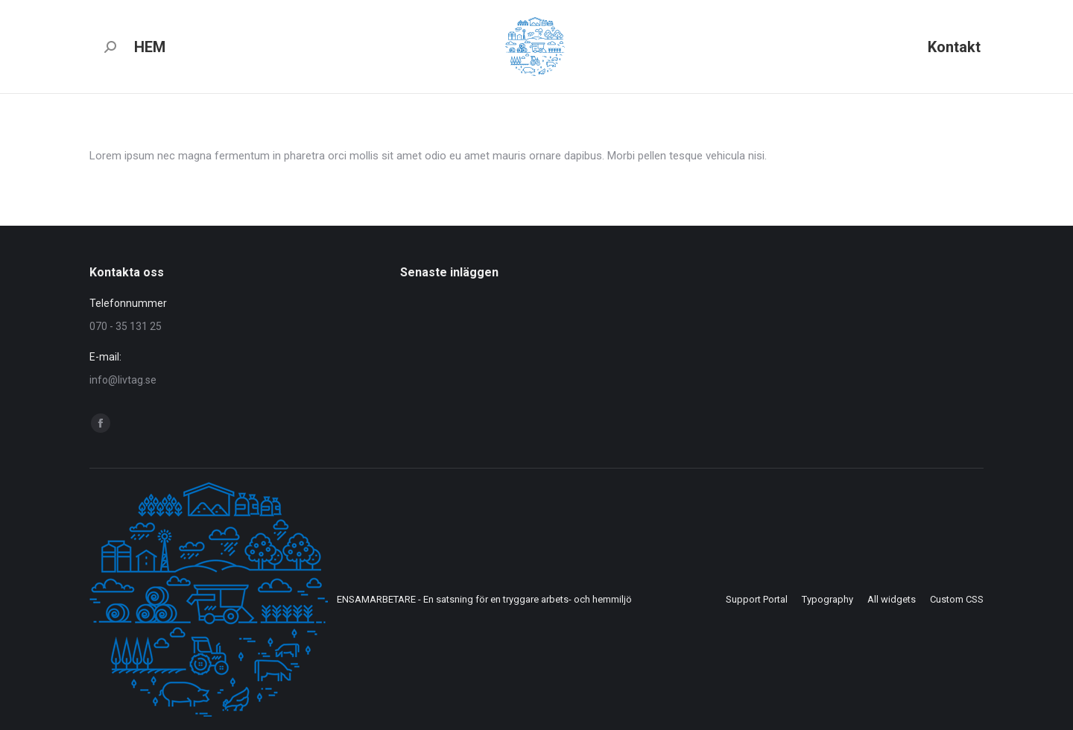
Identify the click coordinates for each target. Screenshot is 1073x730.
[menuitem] (149, 46)
